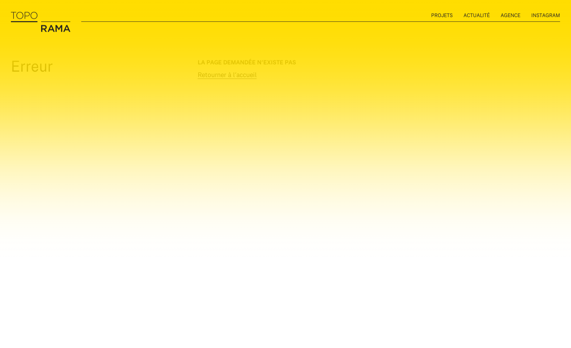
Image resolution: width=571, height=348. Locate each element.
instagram (545, 15)
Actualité (477, 15)
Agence (510, 15)
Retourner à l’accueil (227, 75)
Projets (442, 15)
